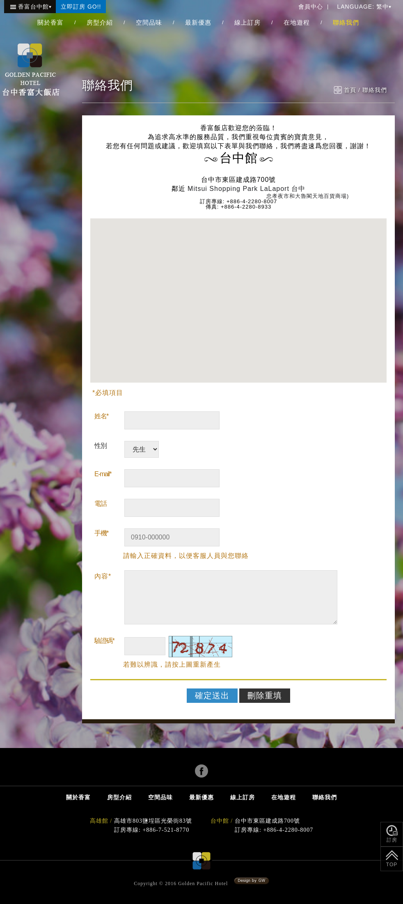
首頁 (350, 90)
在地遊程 (297, 22)
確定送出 (212, 695)
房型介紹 (100, 22)
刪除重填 (264, 695)
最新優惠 (198, 22)
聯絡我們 (346, 22)
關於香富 (50, 22)
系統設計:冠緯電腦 (251, 881)
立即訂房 (81, 6)
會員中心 (310, 6)
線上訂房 (247, 22)
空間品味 (149, 22)
